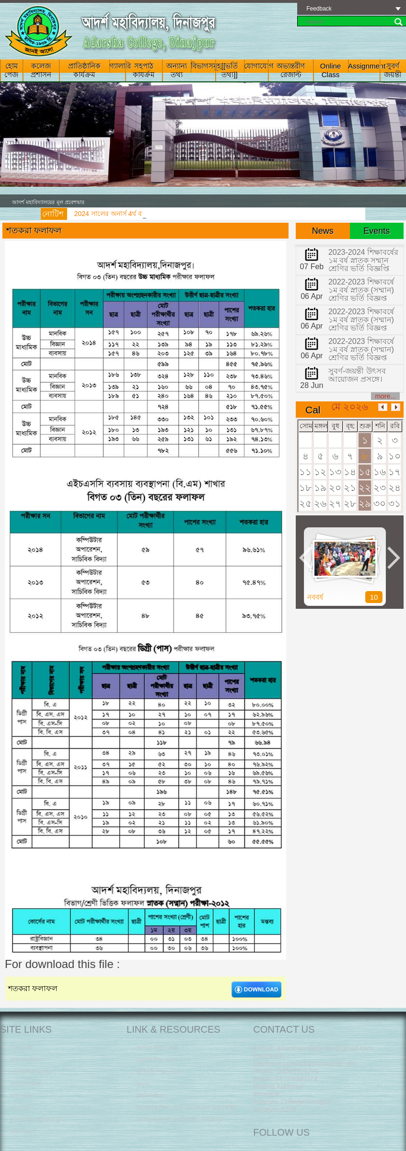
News (323, 231)
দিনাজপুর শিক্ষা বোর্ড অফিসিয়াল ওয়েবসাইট (186, 1108)
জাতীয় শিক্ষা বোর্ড (157, 1048)
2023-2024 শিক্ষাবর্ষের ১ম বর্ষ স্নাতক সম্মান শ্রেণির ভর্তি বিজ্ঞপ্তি (363, 260)
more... (385, 396)
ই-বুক (142, 1084)
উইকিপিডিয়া (150, 1096)
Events (376, 231)
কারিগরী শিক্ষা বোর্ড (158, 1072)
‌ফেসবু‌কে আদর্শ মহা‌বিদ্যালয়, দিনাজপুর (179, 1120)
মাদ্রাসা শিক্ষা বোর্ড (156, 1060)
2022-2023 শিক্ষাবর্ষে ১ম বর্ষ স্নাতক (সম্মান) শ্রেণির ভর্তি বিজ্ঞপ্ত (361, 290)
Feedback (319, 8)
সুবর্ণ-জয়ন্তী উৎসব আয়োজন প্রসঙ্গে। (357, 375)
